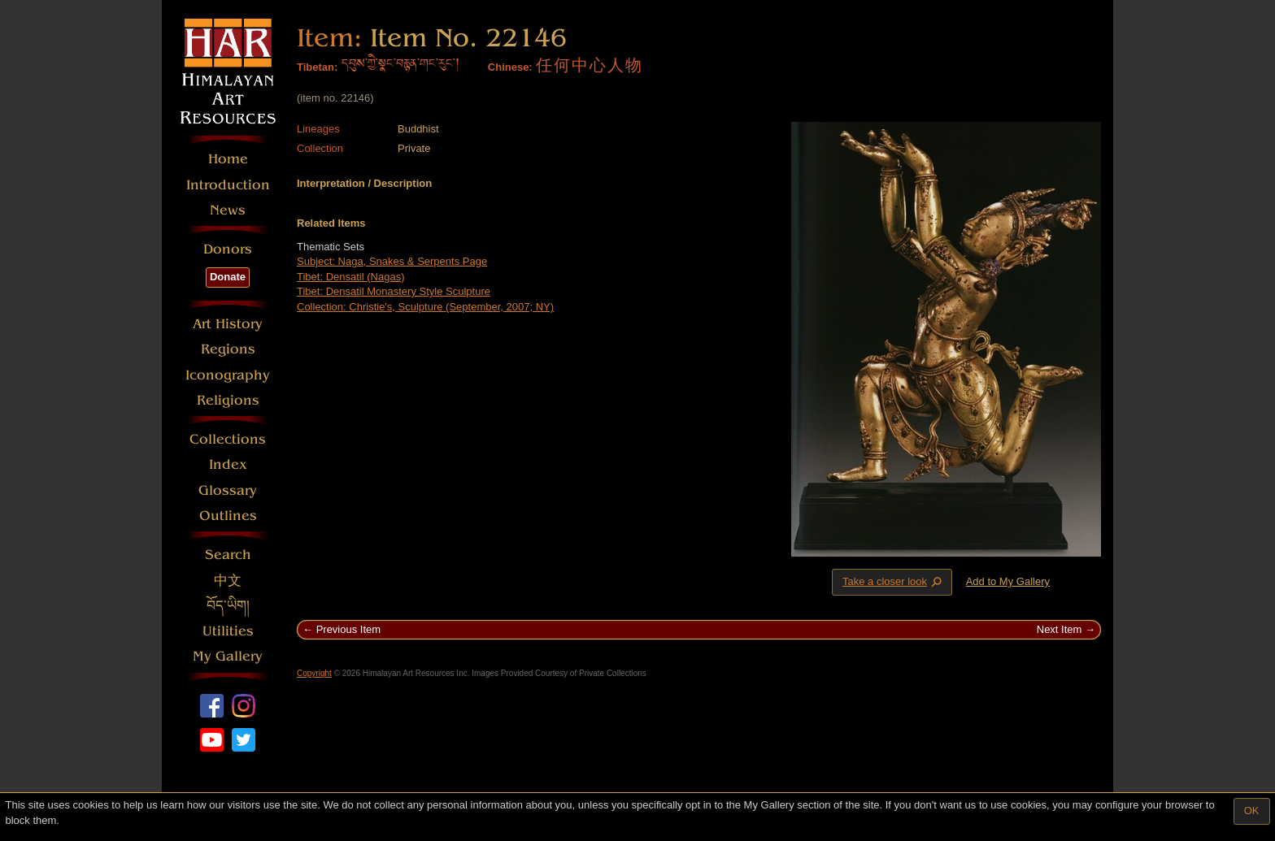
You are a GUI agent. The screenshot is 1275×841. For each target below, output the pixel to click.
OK (1252, 810)
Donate (228, 277)
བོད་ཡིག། (228, 605)
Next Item (1059, 629)
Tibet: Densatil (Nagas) (350, 277)
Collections (227, 439)
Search (228, 554)
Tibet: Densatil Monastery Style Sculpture (393, 291)
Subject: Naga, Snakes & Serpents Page (392, 261)
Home (228, 159)
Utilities (228, 631)
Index (228, 464)
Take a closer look (893, 582)
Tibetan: (317, 67)
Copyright (314, 673)
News (228, 210)
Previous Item (348, 629)
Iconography (227, 375)
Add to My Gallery (1008, 581)
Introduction (228, 185)
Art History (228, 324)
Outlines (228, 515)
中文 (228, 580)
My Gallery (228, 656)
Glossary (227, 490)
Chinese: (510, 67)
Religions (228, 400)
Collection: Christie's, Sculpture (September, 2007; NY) (425, 307)
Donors (227, 249)
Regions (228, 349)
